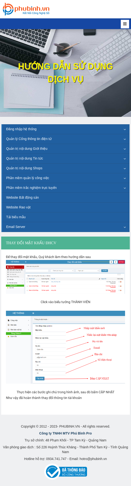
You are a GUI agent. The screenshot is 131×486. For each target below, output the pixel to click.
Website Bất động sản (22, 197)
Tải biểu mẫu (16, 217)
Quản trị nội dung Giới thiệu (26, 148)
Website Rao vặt (18, 207)
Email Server (15, 227)
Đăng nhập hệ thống (21, 129)
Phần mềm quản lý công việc (27, 178)
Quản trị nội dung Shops (24, 168)
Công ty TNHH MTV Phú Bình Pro (65, 433)
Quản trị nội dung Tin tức (24, 158)
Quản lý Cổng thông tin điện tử (29, 139)
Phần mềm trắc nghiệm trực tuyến (31, 188)
